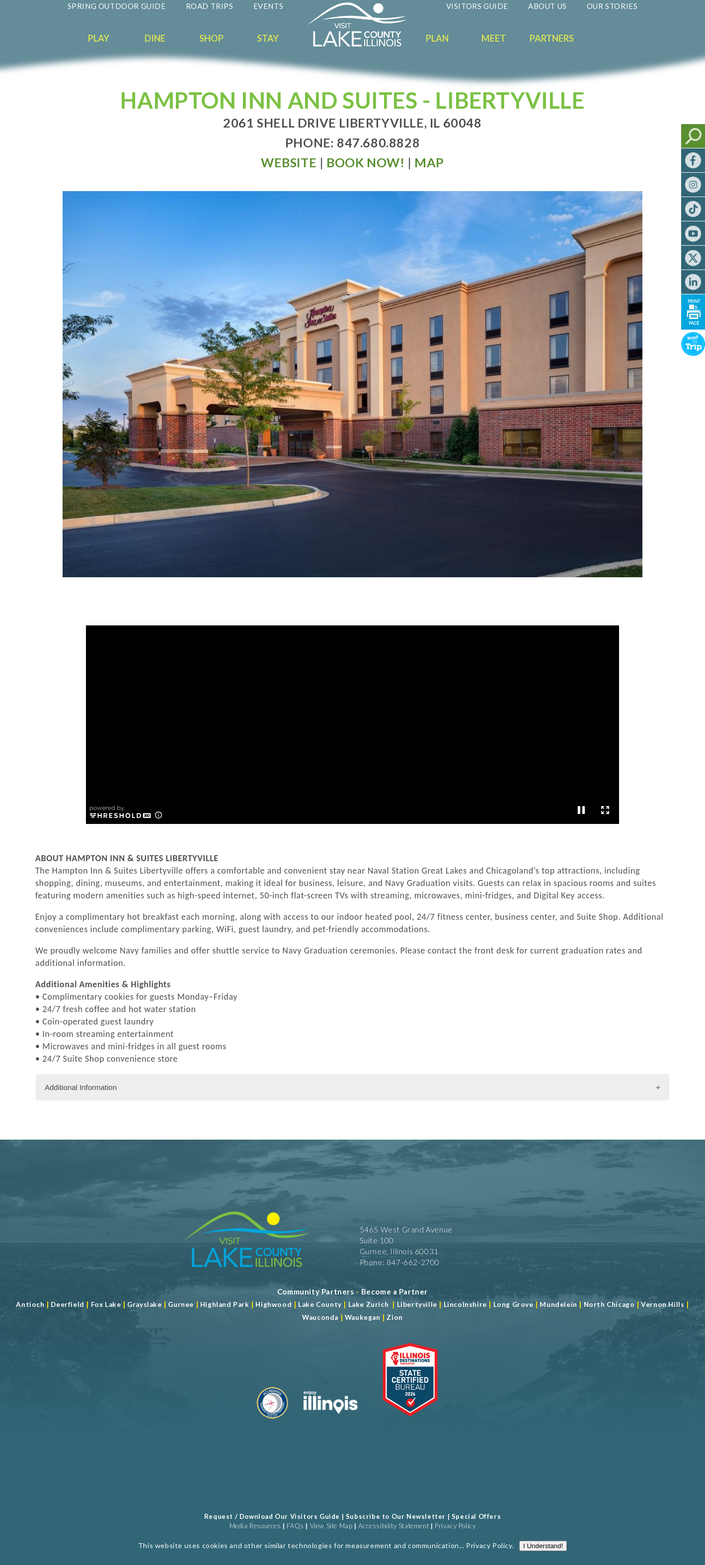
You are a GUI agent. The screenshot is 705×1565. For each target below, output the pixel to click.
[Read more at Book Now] (365, 162)
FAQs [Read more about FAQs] (295, 1526)
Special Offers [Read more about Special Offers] (476, 1516)
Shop (211, 38)
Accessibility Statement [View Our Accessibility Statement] (393, 1526)
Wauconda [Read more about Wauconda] (320, 1317)
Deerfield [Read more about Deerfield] (67, 1304)
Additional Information (81, 1087)
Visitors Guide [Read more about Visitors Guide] (477, 5)
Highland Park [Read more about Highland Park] (224, 1304)
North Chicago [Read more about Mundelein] (609, 1304)
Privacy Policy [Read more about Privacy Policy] (489, 338)
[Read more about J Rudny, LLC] (542, 1535)
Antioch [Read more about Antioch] (30, 1304)
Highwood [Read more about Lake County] (273, 1304)
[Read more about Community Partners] (315, 1291)
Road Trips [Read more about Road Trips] (210, 5)
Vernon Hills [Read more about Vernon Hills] (662, 1304)
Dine (155, 38)
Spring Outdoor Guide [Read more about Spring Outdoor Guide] (117, 5)
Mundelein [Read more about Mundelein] (558, 1304)
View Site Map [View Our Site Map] (331, 1526)
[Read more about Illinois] (330, 1422)
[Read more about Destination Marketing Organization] (273, 1422)
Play (98, 38)
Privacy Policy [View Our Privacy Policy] (455, 1526)
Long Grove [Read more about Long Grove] (513, 1304)
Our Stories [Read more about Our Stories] (612, 5)
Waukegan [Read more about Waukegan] (363, 1317)
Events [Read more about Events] (268, 5)
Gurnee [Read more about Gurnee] (181, 1304)
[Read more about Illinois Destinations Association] (410, 1422)
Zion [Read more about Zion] (394, 1317)
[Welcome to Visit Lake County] (364, 44)
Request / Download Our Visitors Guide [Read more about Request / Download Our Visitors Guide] (272, 1516)
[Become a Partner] (394, 1291)
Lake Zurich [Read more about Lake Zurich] (368, 1304)
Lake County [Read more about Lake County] (319, 1304)
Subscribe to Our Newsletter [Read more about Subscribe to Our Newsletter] (396, 1516)
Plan (437, 38)
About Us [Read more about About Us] (547, 5)
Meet (493, 38)
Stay (268, 38)
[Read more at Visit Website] (288, 162)
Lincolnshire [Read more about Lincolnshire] (465, 1304)
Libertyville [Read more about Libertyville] (417, 1304)
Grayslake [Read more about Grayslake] (144, 1304)
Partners (552, 38)
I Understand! (543, 338)
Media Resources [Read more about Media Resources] (255, 1526)
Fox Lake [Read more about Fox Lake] (106, 1304)
